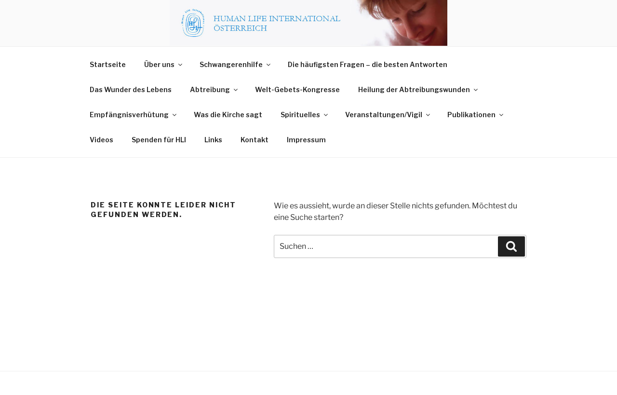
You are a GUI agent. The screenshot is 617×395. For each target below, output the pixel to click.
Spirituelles (305, 114)
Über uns (164, 64)
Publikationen (476, 114)
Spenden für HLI (159, 140)
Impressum (306, 140)
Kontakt (254, 140)
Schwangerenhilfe (236, 64)
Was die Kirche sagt (228, 114)
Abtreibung (214, 89)
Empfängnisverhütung (134, 114)
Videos (101, 140)
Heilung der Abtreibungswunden (418, 89)
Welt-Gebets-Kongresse (297, 89)
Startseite (108, 64)
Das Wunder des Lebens (131, 89)
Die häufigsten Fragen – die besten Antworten (367, 64)
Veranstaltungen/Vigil (388, 114)
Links (213, 140)
